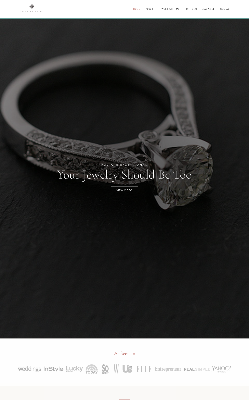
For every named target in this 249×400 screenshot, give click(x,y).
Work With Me (170, 9)
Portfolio (191, 9)
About (151, 9)
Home (136, 9)
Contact (225, 9)
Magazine (208, 9)
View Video (124, 190)
